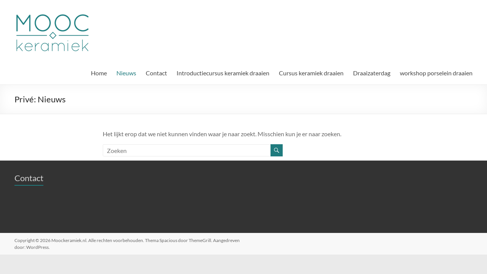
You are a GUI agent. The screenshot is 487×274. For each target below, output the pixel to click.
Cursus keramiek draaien (311, 72)
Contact (156, 72)
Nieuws (126, 72)
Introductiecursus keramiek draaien (223, 72)
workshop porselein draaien (436, 72)
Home (99, 72)
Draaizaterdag (371, 72)
